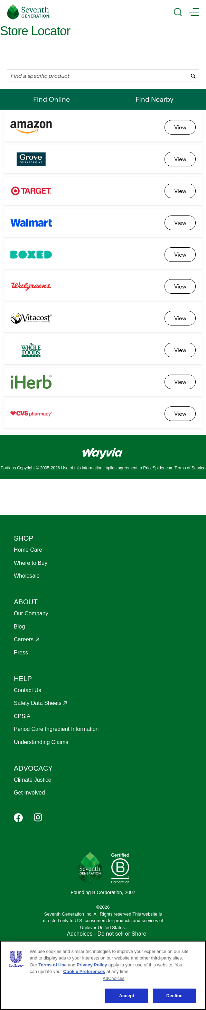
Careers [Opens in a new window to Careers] (24, 639)
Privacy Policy (92, 964)
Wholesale (27, 576)
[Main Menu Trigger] (194, 12)
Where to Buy (30, 563)
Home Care (28, 550)
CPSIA (22, 716)
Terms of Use (52, 964)
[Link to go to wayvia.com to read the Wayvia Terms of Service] (103, 450)
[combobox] (103, 76)
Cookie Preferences (84, 971)
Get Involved (29, 793)
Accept (126, 995)
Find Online (51, 102)
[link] (180, 127)
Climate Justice (32, 780)
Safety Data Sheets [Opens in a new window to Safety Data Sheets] (38, 703)
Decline (174, 995)
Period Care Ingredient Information (56, 729)
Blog (19, 627)
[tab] (51, 99)
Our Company (31, 613)
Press (21, 652)
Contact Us (27, 690)
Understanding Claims (41, 742)
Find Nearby (154, 99)
